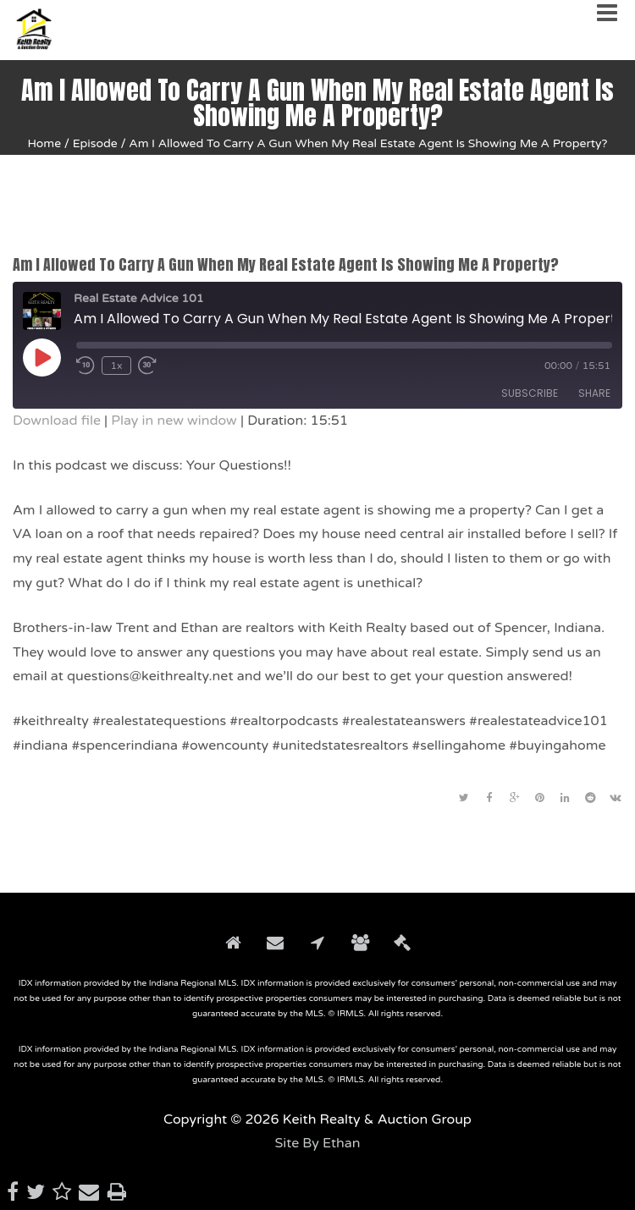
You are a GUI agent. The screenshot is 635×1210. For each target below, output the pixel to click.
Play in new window (173, 420)
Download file (57, 420)
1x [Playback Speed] (116, 365)
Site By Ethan (317, 1143)
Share (594, 393)
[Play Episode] (41, 357)
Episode (95, 143)
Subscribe (529, 393)
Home (44, 143)
